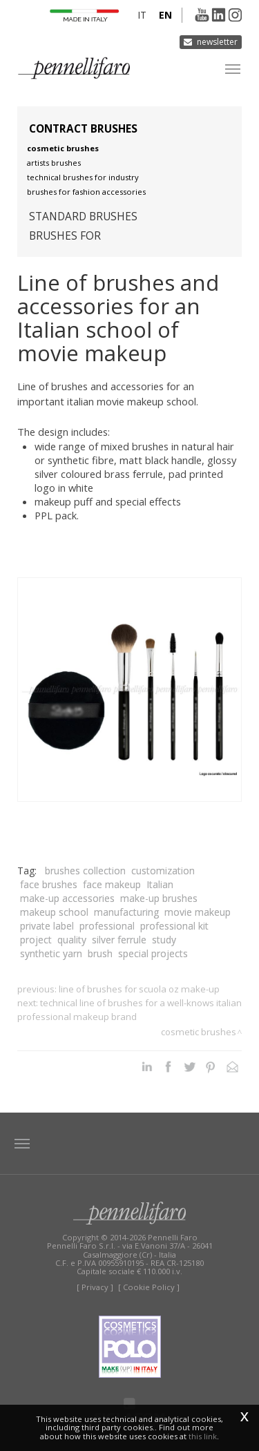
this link (203, 1436)
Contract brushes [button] (83, 129)
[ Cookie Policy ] (149, 1287)
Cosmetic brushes (63, 148)
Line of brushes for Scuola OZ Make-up (139, 989)
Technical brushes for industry (83, 177)
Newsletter (217, 42)
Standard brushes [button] (83, 216)
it (141, 14)
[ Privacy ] (95, 1287)
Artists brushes (54, 162)
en (165, 14)
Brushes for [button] (65, 236)
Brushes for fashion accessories (86, 191)
